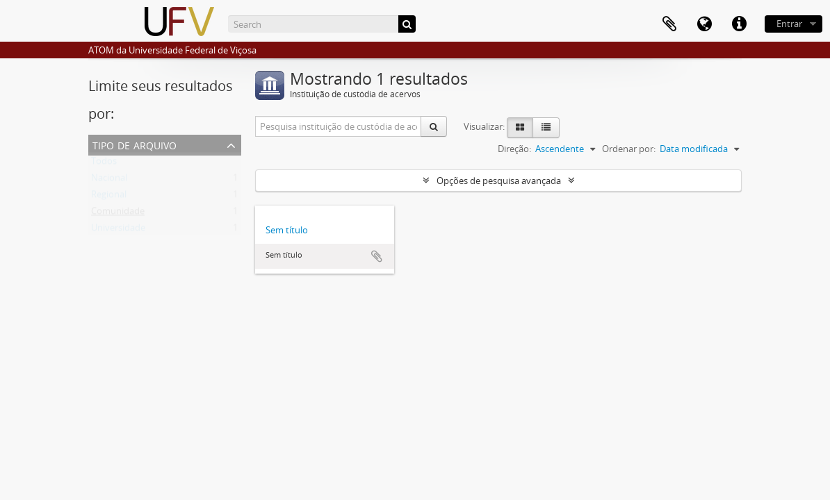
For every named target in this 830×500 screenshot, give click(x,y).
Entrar (789, 23)
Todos (104, 164)
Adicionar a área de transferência (377, 256)
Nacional (109, 180)
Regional (109, 197)
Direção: (514, 148)
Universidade (118, 230)
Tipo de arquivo (134, 144)
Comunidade (118, 214)
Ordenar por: (629, 148)
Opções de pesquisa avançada (499, 180)
